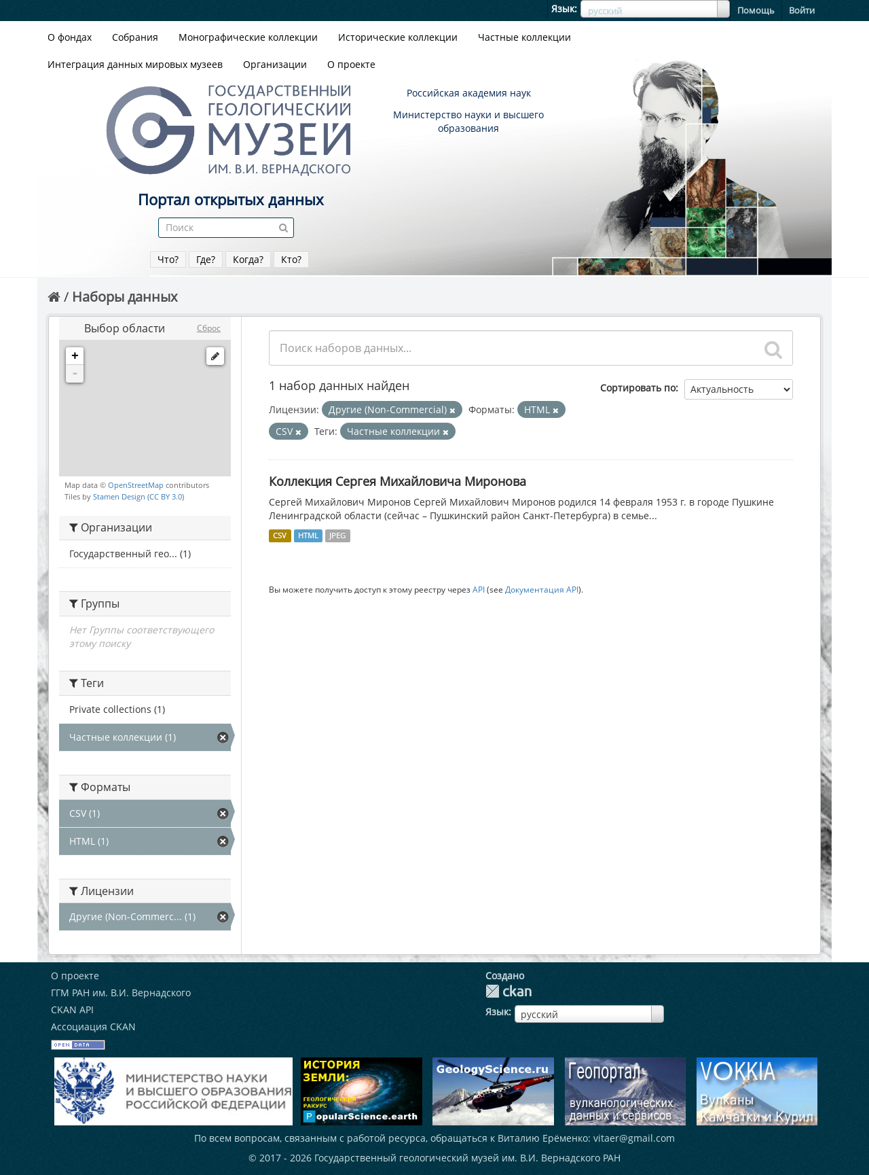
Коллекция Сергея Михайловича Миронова (397, 481)
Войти (802, 10)
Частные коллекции (524, 37)
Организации (275, 64)
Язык (562, 8)
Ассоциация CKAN (93, 1026)
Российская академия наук (469, 92)
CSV (279, 535)
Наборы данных (124, 296)
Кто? (291, 259)
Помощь (756, 10)
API (479, 589)
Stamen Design (119, 496)
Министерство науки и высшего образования (468, 121)
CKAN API (72, 1009)
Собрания (135, 37)
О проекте (351, 64)
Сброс (209, 328)
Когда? (248, 259)
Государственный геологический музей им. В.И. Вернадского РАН (467, 1157)
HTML (308, 535)
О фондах (70, 37)
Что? (168, 259)
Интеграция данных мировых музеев (135, 64)
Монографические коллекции (248, 37)
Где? (205, 259)
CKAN (508, 991)
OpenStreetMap (136, 485)
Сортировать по (638, 387)
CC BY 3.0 (165, 496)
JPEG (337, 535)
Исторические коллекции (398, 37)
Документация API (541, 589)
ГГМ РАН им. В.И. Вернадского (121, 992)
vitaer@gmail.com (634, 1138)
